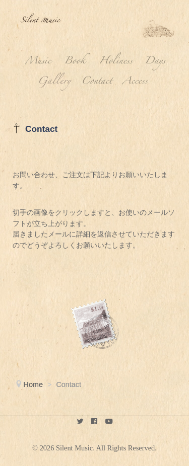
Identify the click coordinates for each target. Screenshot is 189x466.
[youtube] (109, 422)
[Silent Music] (79, 422)
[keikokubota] (94, 422)
